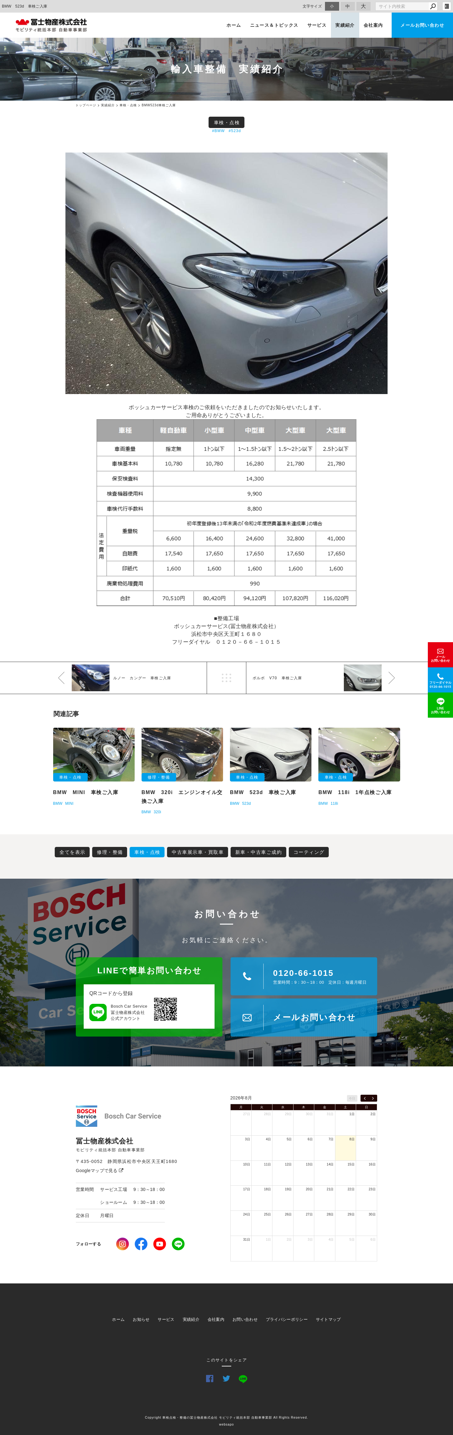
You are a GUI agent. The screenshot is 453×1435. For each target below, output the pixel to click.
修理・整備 (110, 852)
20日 (309, 1189)
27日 (246, 1114)
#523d (235, 131)
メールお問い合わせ (422, 25)
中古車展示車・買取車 (198, 852)
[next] (373, 1098)
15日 (351, 1164)
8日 (352, 1139)
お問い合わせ (245, 1319)
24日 (246, 1214)
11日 (267, 1164)
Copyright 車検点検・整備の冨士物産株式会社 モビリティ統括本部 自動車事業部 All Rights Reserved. (226, 1417)
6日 (310, 1139)
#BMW (218, 131)
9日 (373, 1139)
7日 (330, 1139)
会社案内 (373, 25)
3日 (247, 1139)
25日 (267, 1214)
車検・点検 (227, 122)
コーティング (309, 852)
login (446, 6)
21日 (330, 1189)
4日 (268, 1139)
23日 (372, 1189)
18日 (267, 1189)
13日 (309, 1164)
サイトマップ (328, 1319)
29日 (288, 1114)
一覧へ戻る (226, 678)
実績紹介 (345, 25)
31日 (330, 1114)
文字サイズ (312, 6)
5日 (289, 1139)
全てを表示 (72, 852)
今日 (352, 1098)
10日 (246, 1164)
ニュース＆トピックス (274, 25)
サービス (317, 25)
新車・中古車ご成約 (258, 852)
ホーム (233, 25)
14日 (330, 1164)
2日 (373, 1114)
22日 (351, 1189)
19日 (288, 1189)
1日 (352, 1114)
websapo (226, 1424)
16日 (372, 1164)
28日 (267, 1114)
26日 (288, 1214)
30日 (309, 1114)
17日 (246, 1189)
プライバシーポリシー (287, 1319)
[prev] (365, 1098)
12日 (288, 1164)
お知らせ (141, 1319)
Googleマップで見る (99, 1170)
